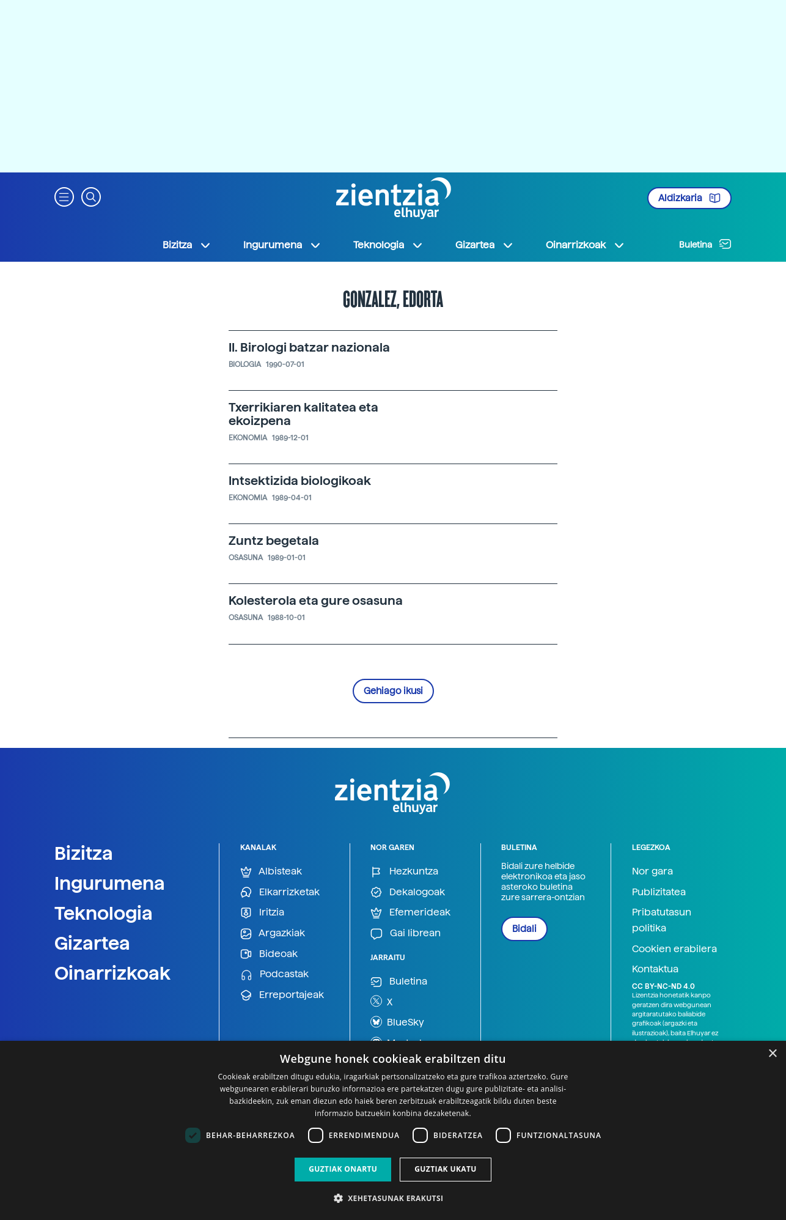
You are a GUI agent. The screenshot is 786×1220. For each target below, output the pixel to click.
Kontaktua (655, 969)
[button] (64, 196)
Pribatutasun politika (661, 920)
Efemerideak (410, 912)
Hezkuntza (404, 871)
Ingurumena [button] (282, 245)
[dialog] (393, 1130)
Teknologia (103, 913)
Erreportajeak (282, 995)
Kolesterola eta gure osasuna (316, 600)
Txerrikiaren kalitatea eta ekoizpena (303, 414)
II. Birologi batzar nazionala (309, 347)
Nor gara (652, 871)
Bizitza (83, 853)
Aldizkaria (689, 198)
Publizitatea (659, 892)
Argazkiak (272, 933)
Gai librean (405, 933)
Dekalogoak (407, 892)
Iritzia (262, 912)
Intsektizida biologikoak (300, 480)
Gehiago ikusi (393, 691)
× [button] (772, 1054)
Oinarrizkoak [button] (585, 245)
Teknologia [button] (388, 245)
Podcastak (274, 974)
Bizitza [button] (187, 245)
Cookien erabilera (674, 949)
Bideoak (269, 954)
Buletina (705, 244)
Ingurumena (109, 883)
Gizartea (92, 943)
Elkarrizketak (280, 892)
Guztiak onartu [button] (343, 1169)
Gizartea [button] (484, 245)
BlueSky (397, 1022)
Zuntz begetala (274, 540)
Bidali (524, 928)
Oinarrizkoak (112, 973)
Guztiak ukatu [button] (445, 1169)
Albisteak (271, 871)
